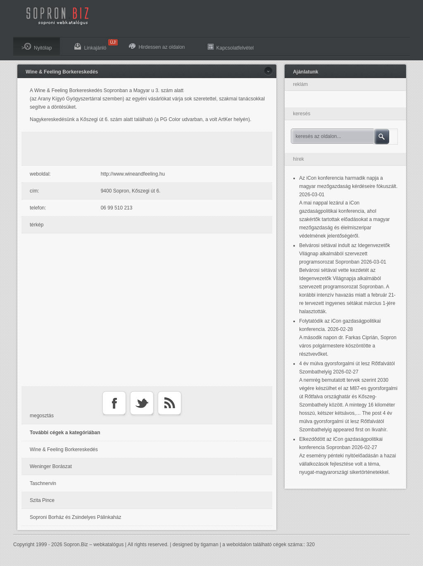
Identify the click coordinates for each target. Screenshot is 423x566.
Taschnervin (43, 483)
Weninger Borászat (51, 466)
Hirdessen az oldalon (157, 46)
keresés (301, 114)
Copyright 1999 (30, 544)
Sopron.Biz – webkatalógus (94, 544)
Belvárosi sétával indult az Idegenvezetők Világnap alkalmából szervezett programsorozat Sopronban (344, 254)
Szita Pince (42, 500)
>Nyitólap (36, 47)
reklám (300, 84)
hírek (298, 159)
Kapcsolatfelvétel (231, 47)
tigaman (210, 544)
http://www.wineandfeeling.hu (133, 174)
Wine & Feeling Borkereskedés (62, 72)
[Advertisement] (149, 148)
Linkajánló (94, 45)
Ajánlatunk (305, 72)
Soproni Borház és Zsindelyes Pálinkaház (75, 517)
